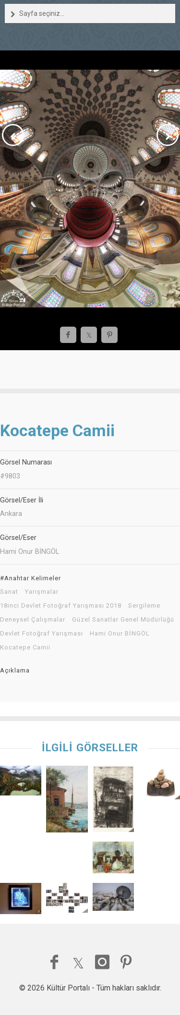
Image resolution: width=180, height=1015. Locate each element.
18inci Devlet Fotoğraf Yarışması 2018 (60, 605)
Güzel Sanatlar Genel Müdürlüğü (123, 619)
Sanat (9, 591)
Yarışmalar (42, 591)
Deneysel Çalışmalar (32, 619)
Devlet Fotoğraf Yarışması (41, 633)
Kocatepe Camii (25, 647)
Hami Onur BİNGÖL (120, 633)
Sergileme (144, 605)
